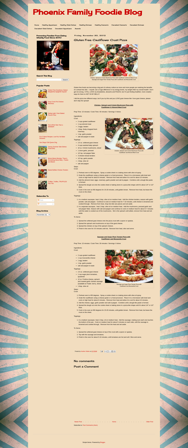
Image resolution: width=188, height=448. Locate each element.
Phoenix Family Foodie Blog (87, 12)
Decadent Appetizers (63, 28)
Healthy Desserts (102, 25)
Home (36, 25)
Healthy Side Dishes (68, 25)
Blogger (102, 442)
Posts (40, 200)
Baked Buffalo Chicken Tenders (58, 170)
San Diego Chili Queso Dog (48, 142)
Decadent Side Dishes (43, 28)
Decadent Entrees (137, 25)
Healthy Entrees (85, 25)
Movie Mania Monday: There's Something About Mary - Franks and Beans (58, 160)
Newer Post (78, 422)
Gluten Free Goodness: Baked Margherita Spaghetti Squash (58, 91)
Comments (42, 204)
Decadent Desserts (119, 25)
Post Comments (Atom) (90, 425)
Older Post (149, 422)
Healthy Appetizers (49, 25)
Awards (78, 28)
